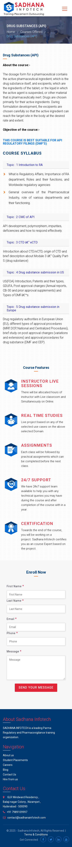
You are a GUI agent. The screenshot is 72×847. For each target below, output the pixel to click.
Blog (5, 769)
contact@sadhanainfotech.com (26, 817)
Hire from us (10, 779)
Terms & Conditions (36, 834)
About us (8, 755)
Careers (7, 764)
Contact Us (9, 774)
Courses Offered (31, 32)
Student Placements (15, 760)
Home (11, 32)
